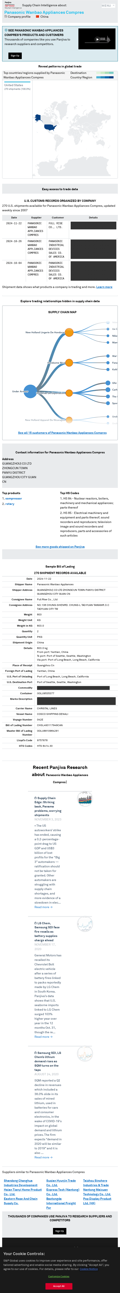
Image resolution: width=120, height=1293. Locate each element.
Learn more (104, 287)
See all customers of (62, 432)
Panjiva (13, 5)
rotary (9, 504)
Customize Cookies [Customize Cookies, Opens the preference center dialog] (58, 1276)
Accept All (58, 1286)
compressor (13, 498)
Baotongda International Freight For (61, 1203)
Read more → (43, 907)
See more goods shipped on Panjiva (60, 546)
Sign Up (15, 55)
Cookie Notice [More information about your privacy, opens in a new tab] (89, 1269)
